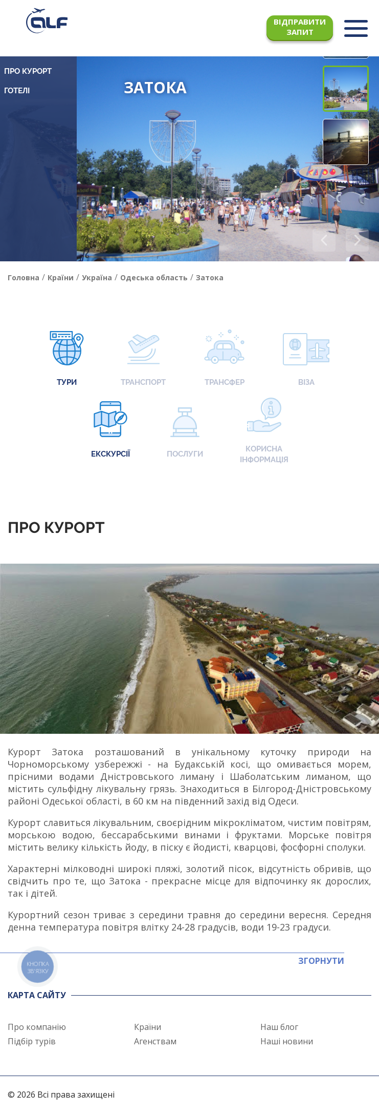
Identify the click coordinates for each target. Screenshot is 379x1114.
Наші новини (286, 1041)
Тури (67, 359)
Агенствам (155, 1041)
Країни (147, 1027)
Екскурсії (110, 431)
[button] (357, 240)
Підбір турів (32, 1041)
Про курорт (28, 71)
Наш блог (279, 1027)
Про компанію (37, 1027)
